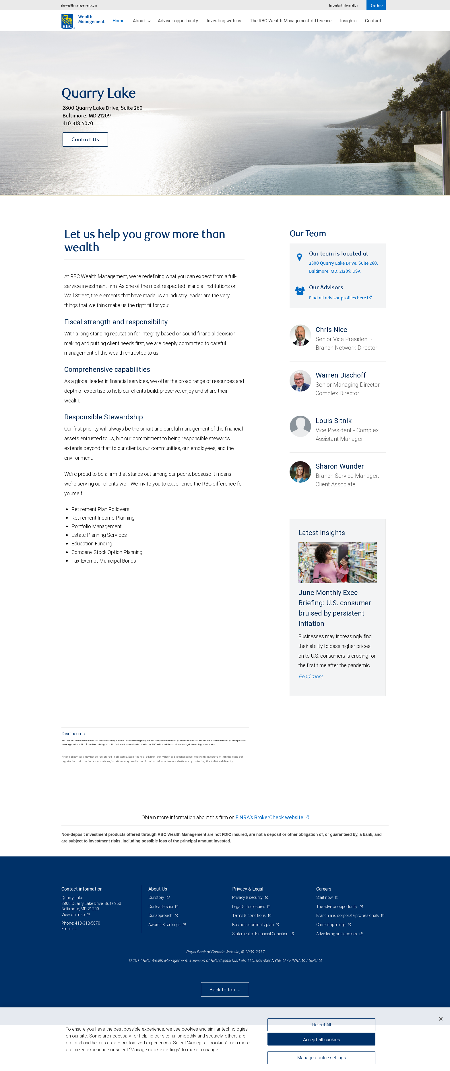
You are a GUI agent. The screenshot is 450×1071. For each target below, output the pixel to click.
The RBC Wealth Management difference (290, 20)
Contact (373, 20)
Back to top (223, 990)
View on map (73, 914)
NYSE (276, 960)
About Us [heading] (157, 889)
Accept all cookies (321, 1039)
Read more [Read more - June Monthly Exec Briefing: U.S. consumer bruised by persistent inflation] (310, 676)
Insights (348, 20)
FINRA (294, 960)
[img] (225, 113)
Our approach (160, 915)
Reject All (321, 1024)
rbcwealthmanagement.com (79, 5)
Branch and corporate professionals (348, 915)
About (142, 20)
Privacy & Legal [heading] (247, 889)
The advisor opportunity (337, 906)
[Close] (441, 1019)
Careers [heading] (323, 889)
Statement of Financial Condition (260, 933)
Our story (156, 897)
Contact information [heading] (81, 889)
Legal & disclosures (249, 906)
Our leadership (161, 906)
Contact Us (85, 140)
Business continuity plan (253, 924)
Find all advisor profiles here (340, 298)
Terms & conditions (249, 915)
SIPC (313, 960)
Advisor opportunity (178, 20)
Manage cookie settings (321, 1057)
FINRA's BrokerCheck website (269, 817)
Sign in (377, 5)
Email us (69, 928)
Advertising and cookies (337, 933)
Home (118, 20)
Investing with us (224, 20)
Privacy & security (247, 897)
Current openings (331, 924)
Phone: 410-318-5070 (80, 923)
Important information (343, 5)
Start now (325, 897)
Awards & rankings (164, 924)
